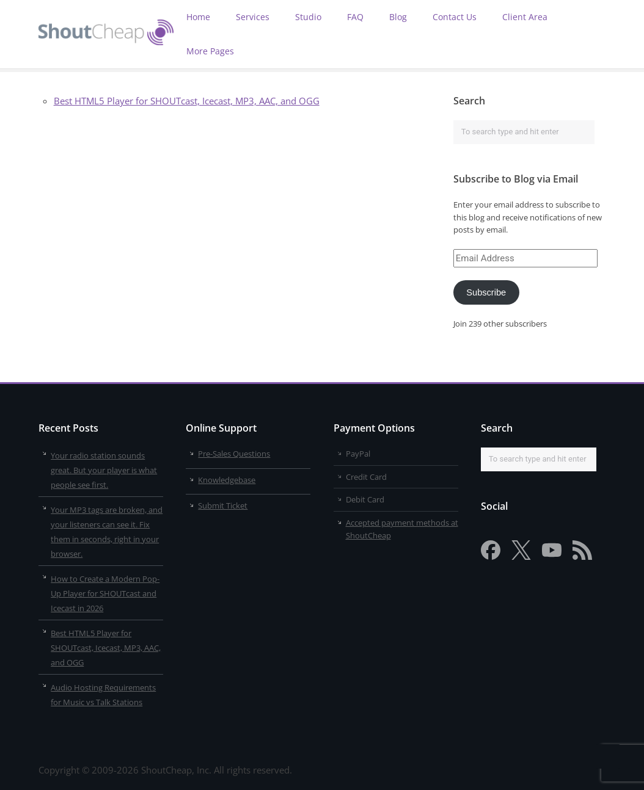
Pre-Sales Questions (234, 453)
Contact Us (455, 17)
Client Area (524, 17)
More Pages (210, 51)
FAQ (355, 17)
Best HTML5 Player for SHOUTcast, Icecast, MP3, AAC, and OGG (187, 101)
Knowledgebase (226, 479)
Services (252, 17)
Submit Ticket (222, 505)
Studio (308, 17)
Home (198, 17)
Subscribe (486, 292)
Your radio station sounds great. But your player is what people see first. (104, 470)
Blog (398, 17)
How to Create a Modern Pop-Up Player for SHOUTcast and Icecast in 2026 (105, 593)
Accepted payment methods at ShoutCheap (402, 529)
